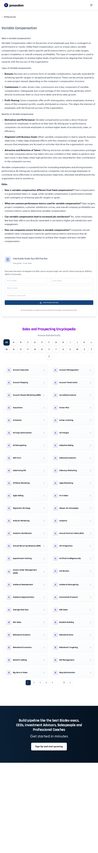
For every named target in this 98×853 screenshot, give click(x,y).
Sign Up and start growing (49, 747)
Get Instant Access (49, 302)
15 (64, 683)
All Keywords (9, 17)
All (9, 342)
